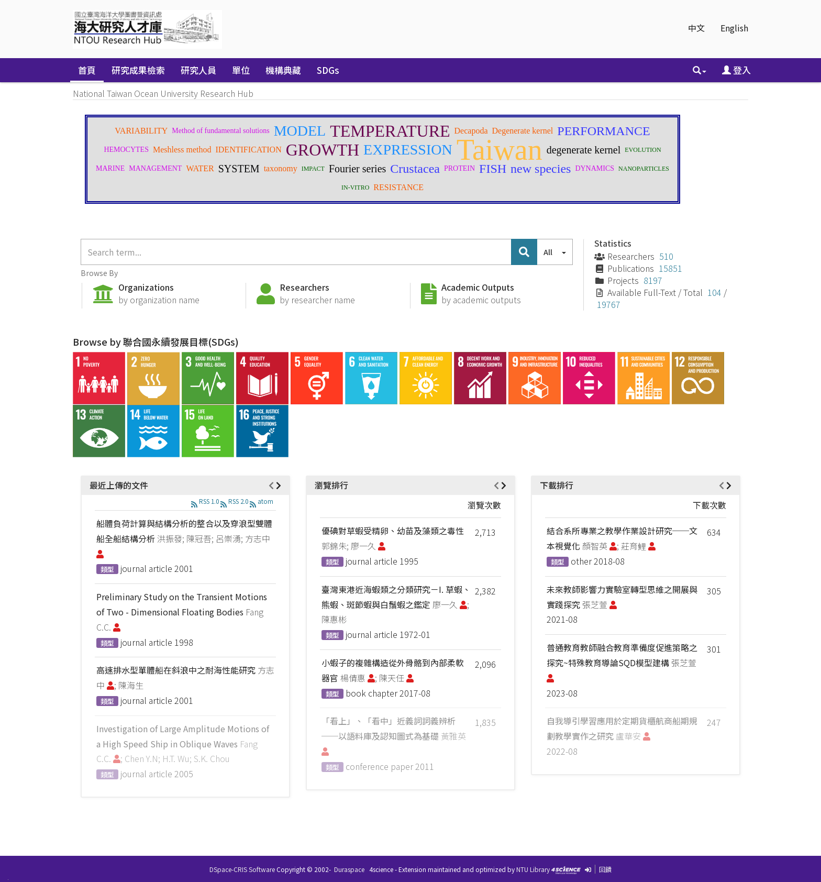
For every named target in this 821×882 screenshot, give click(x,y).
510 (666, 256)
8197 (653, 280)
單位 (241, 69)
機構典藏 (283, 69)
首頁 (87, 69)
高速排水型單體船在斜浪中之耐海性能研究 (176, 670)
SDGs (328, 69)
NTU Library (533, 869)
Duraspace (349, 869)
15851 (670, 268)
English (734, 27)
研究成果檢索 (138, 69)
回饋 (605, 869)
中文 (696, 27)
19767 (608, 304)
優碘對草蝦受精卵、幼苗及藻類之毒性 (392, 530)
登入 (736, 69)
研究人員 (198, 69)
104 (714, 292)
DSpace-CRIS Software (242, 869)
